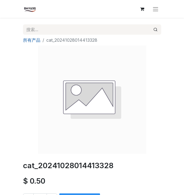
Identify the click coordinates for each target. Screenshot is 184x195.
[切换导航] (155, 9)
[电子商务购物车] (142, 9)
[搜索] (155, 29)
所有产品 (31, 40)
